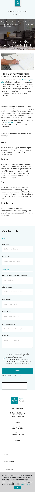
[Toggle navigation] (2, 4)
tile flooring (9, 122)
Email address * (7, 299)
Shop (6, 454)
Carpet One (5, 22)
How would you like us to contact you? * (15, 275)
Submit (17, 371)
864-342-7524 (17, 15)
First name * (6, 244)
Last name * (6, 256)
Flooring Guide (17, 22)
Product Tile (29, 22)
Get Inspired (9, 462)
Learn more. (25, 484)
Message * (5, 335)
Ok (17, 487)
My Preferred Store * (9, 324)
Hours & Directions (17, 416)
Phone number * (7, 287)
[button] (28, 4)
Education (8, 469)
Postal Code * (6, 311)
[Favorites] (30, 4)
